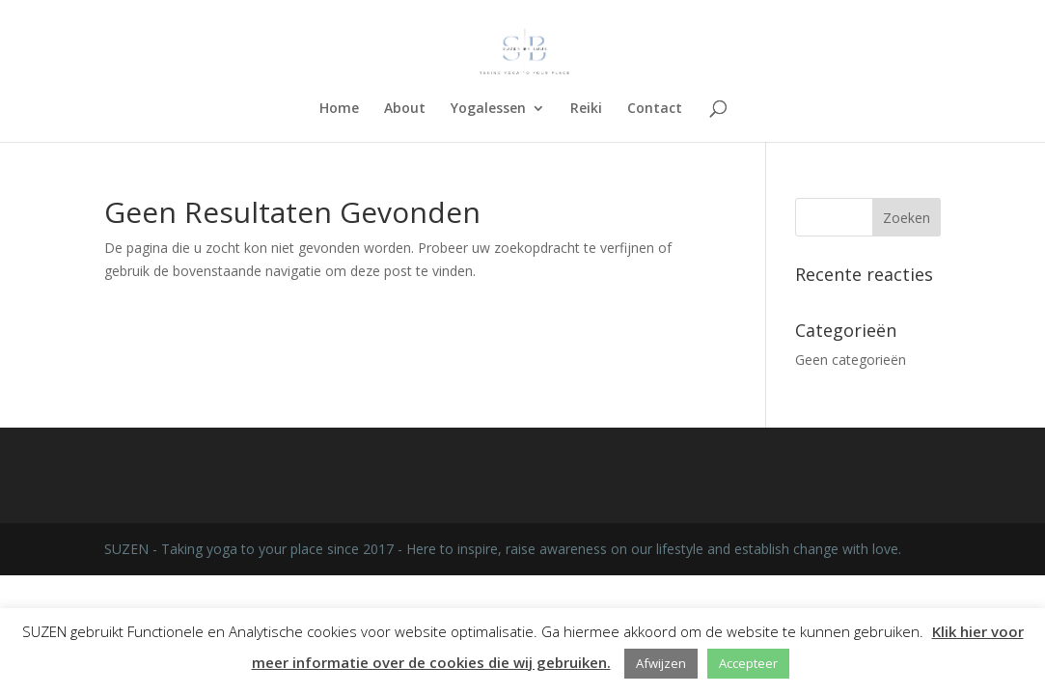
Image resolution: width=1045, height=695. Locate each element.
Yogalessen (488, 109)
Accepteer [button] (748, 663)
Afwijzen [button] (661, 663)
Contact (654, 109)
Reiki (586, 109)
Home (339, 109)
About (405, 109)
